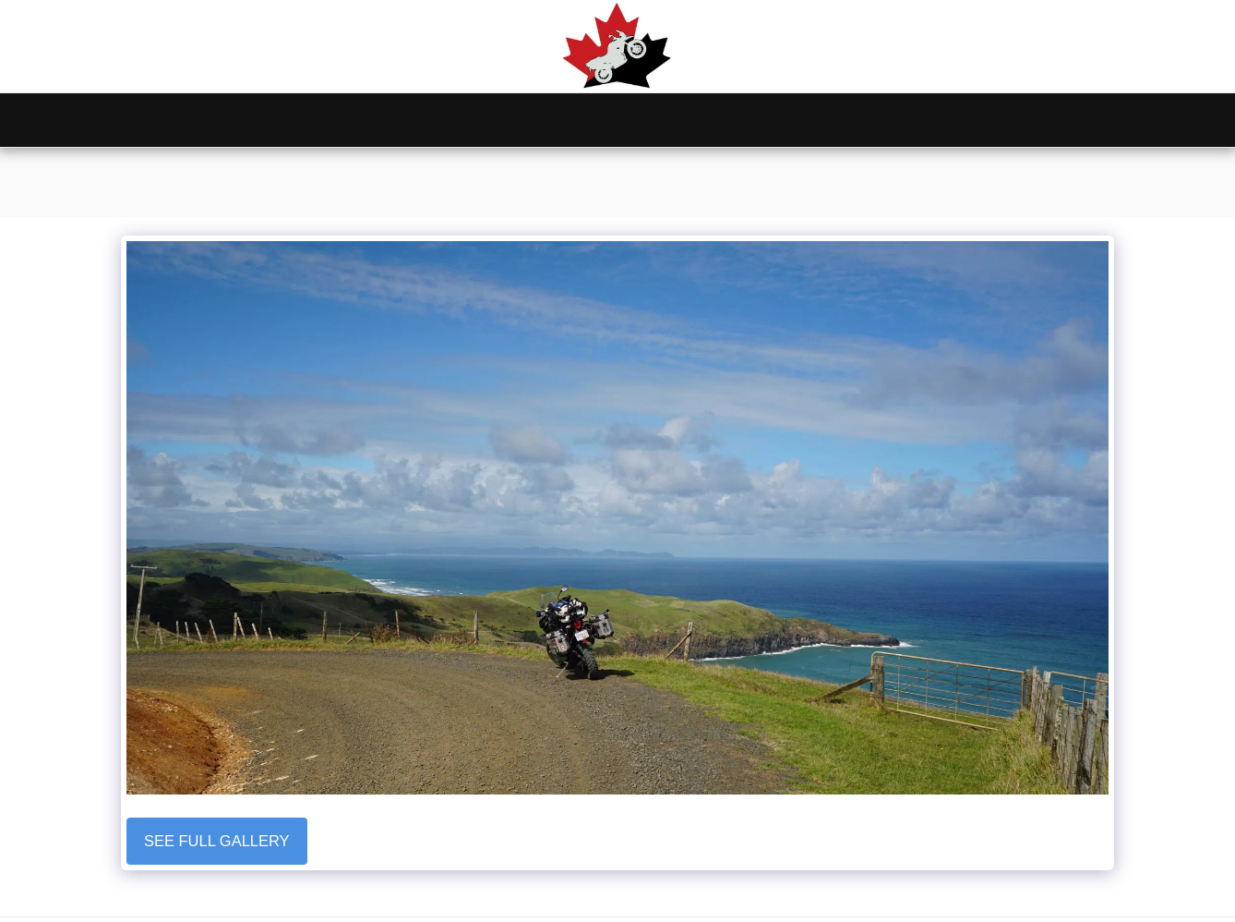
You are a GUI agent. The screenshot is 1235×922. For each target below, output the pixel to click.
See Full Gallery (217, 840)
